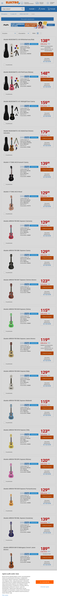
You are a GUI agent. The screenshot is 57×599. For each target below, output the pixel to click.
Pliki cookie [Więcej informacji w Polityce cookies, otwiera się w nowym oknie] (5, 595)
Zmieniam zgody (45, 587)
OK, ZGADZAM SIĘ (44, 582)
